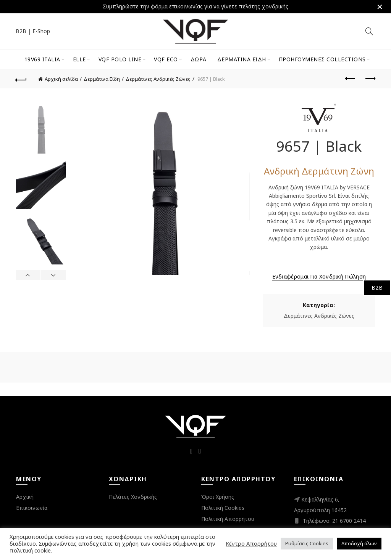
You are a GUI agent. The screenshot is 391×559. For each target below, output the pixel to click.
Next (53, 275)
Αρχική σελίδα (61, 78)
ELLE (79, 59)
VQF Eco (166, 59)
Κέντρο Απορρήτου (251, 543)
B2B (21, 31)
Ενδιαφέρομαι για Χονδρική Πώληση (319, 276)
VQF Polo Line (120, 59)
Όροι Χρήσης (217, 496)
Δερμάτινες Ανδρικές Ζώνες (158, 78)
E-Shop (41, 31)
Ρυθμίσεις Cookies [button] (306, 543)
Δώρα (199, 59)
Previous (28, 275)
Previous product (350, 78)
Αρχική (25, 496)
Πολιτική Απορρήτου (227, 518)
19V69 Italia (42, 59)
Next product (369, 78)
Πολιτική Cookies (222, 507)
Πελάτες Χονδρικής (133, 496)
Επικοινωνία (31, 507)
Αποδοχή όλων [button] (359, 543)
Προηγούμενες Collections (322, 59)
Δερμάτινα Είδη (241, 59)
